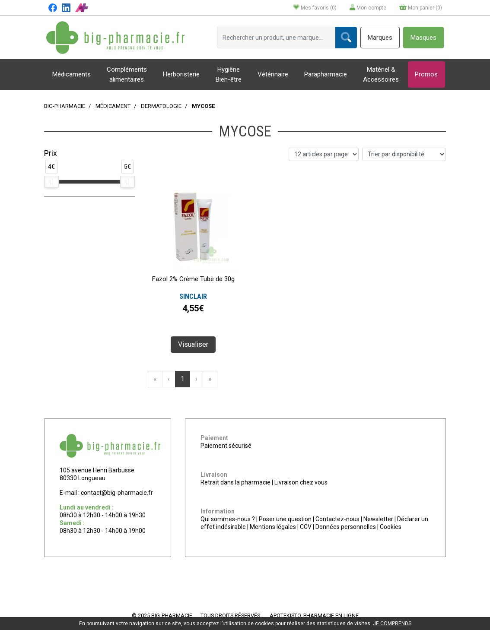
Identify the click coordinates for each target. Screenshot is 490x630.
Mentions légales (273, 526)
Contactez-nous (337, 519)
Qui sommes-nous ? (227, 519)
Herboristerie (181, 74)
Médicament (112, 106)
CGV (306, 526)
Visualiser (193, 344)
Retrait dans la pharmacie (235, 482)
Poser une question (285, 519)
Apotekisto (314, 615)
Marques (380, 37)
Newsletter (378, 519)
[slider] (51, 182)
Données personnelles (345, 526)
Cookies (390, 526)
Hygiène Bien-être (229, 74)
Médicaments (71, 74)
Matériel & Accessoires (381, 74)
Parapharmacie (325, 74)
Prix (50, 153)
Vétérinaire (273, 74)
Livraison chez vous (301, 482)
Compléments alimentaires (127, 74)
